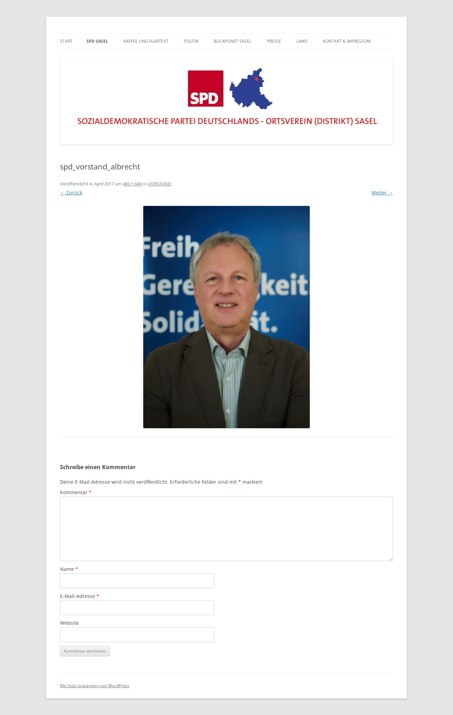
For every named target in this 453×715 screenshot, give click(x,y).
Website (69, 623)
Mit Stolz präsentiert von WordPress (94, 686)
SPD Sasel (97, 41)
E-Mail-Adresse (79, 596)
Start (66, 41)
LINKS (302, 41)
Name (69, 569)
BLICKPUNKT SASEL (232, 41)
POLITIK (191, 41)
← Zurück (71, 192)
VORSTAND (159, 184)
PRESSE (274, 41)
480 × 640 (132, 184)
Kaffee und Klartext (146, 41)
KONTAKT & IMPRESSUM (347, 41)
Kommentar (76, 492)
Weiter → (382, 192)
